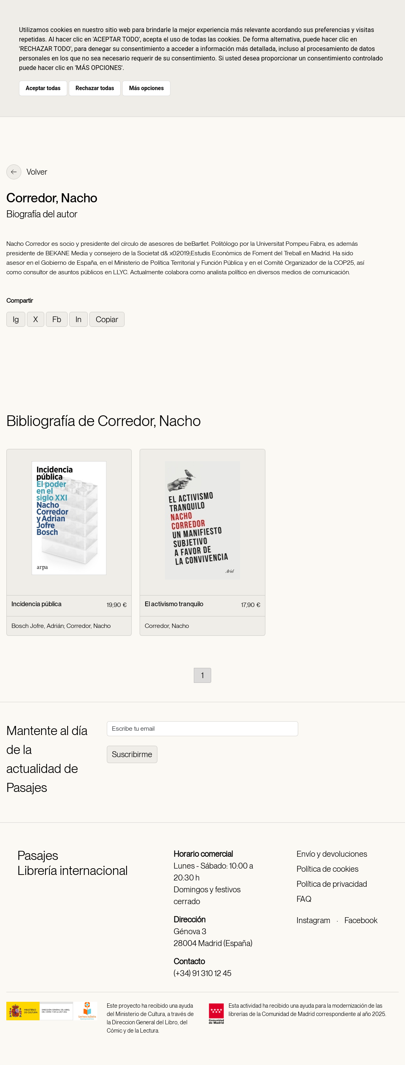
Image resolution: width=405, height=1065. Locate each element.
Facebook (360, 920)
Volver (26, 172)
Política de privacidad (332, 884)
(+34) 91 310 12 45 (202, 973)
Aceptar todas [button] (43, 88)
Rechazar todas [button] (95, 88)
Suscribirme (132, 754)
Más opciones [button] (146, 88)
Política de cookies (327, 869)
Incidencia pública (36, 604)
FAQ (304, 899)
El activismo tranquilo (174, 604)
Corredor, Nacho (88, 626)
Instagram (313, 920)
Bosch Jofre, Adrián (37, 626)
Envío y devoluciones (332, 854)
